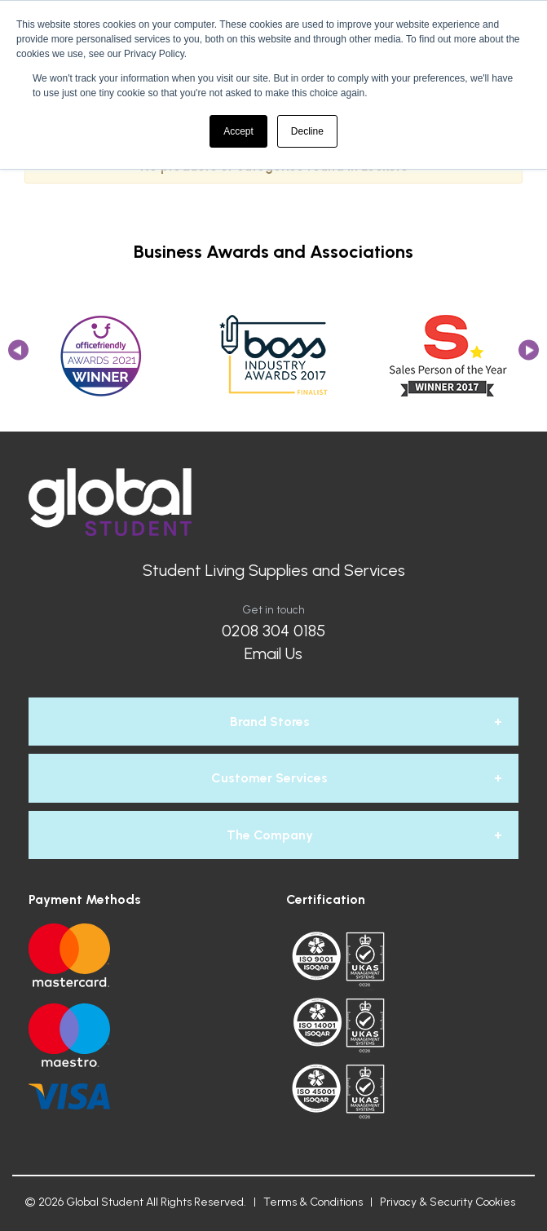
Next (528, 355)
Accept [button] (238, 131)
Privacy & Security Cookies (447, 1202)
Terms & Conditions (313, 1202)
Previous (18, 355)
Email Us (273, 653)
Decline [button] (307, 131)
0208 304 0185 (273, 630)
